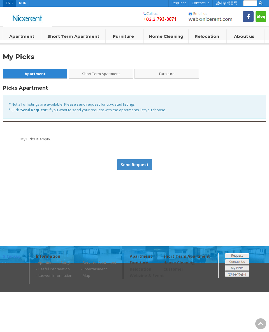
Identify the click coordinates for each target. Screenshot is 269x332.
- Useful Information (53, 268)
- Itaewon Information (54, 275)
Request (178, 2)
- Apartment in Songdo (55, 262)
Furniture (167, 73)
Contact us (201, 2)
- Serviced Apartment (98, 262)
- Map (85, 275)
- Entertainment (94, 268)
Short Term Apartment (101, 73)
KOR (22, 2)
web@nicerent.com (68, 323)
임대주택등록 (226, 2)
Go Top (260, 323)
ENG (9, 2)
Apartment (35, 73)
